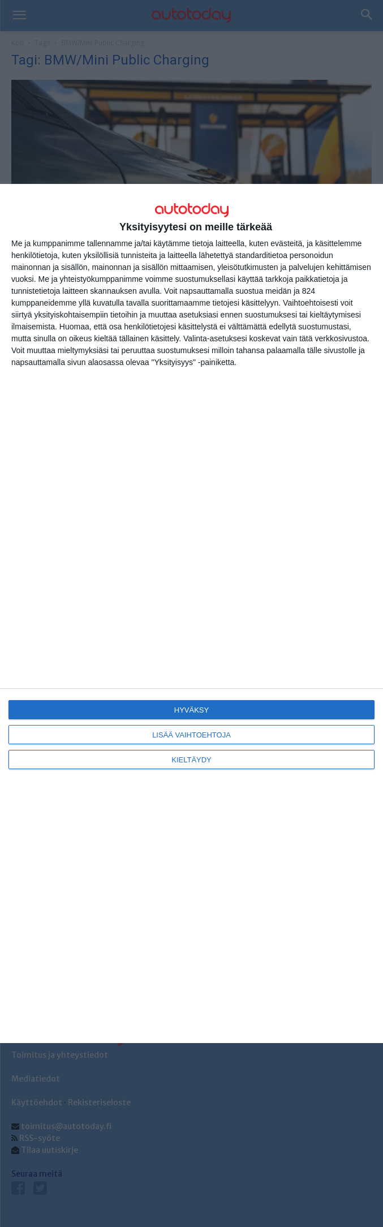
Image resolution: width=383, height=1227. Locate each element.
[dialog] (191, 613)
